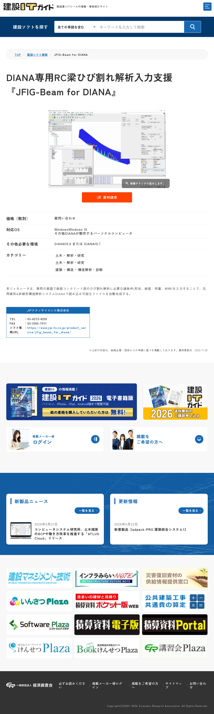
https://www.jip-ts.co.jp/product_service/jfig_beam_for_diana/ (56, 330)
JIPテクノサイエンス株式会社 (48, 310)
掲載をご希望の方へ (145, 685)
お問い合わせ (198, 685)
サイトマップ (173, 685)
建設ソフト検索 (39, 54)
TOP (18, 54)
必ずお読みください (72, 685)
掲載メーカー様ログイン (107, 685)
